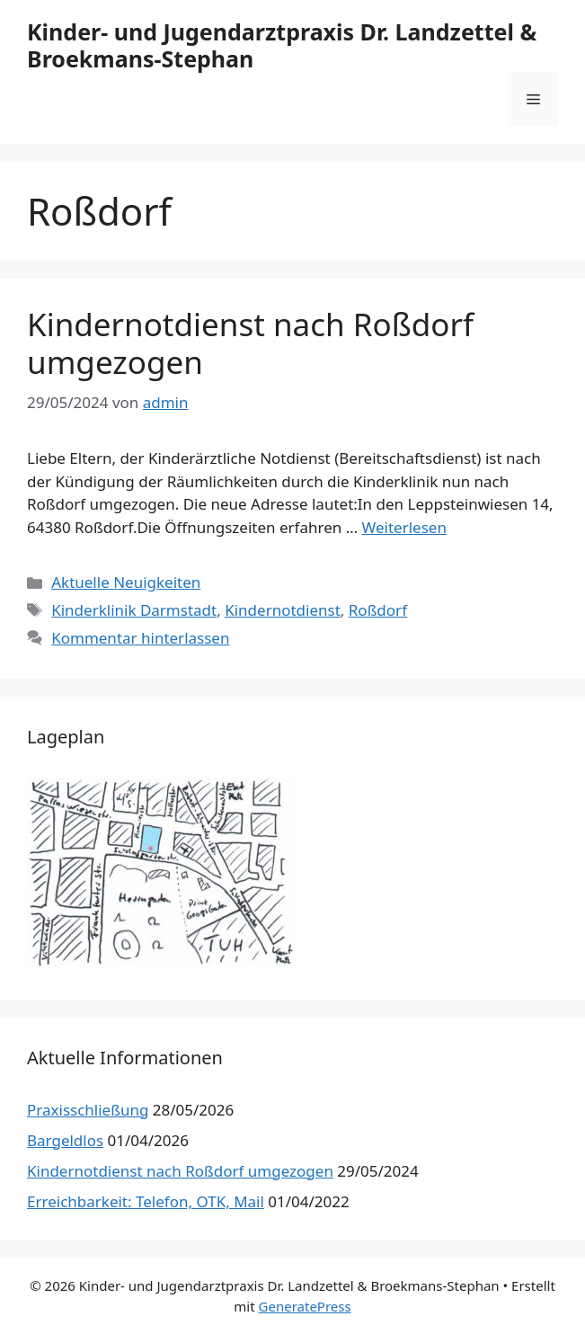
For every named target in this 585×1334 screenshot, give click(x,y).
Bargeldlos (65, 1140)
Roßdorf (378, 610)
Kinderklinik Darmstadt (134, 610)
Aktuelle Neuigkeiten (125, 582)
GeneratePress (305, 1306)
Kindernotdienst (283, 610)
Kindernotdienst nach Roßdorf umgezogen (250, 343)
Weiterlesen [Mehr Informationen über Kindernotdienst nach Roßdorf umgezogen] (404, 527)
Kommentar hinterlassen (140, 637)
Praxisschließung (87, 1109)
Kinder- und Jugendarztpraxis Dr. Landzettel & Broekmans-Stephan (281, 45)
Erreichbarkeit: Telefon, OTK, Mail (145, 1201)
